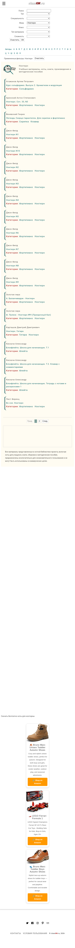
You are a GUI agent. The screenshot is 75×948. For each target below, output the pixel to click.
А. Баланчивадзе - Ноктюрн (20, 298)
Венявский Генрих (15, 114)
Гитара (23, 335)
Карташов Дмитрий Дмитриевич (23, 327)
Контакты (15, 933)
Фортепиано (26, 105)
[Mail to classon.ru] (47, 923)
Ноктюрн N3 (12, 184)
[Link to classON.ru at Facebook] (32, 923)
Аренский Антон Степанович (21, 98)
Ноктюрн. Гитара (15, 331)
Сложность (19, 36)
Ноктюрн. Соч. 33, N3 (17, 102)
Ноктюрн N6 (12, 233)
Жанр (21, 23)
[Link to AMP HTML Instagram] (37, 923)
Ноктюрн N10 (13, 151)
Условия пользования (35, 933)
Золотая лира (13, 294)
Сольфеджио (26, 89)
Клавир (35, 121)
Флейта (23, 351)
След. (45, 421)
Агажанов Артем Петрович (20, 81)
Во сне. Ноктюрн (14, 403)
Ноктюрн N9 (12, 282)
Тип (22, 14)
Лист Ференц (12, 399)
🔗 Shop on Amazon (37, 781)
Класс (21, 27)
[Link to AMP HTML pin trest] (42, 923)
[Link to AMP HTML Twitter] (27, 923)
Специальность (17, 18)
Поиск (21, 11)
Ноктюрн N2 (12, 167)
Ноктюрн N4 (12, 200)
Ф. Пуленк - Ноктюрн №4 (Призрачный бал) (28, 315)
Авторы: (8, 49)
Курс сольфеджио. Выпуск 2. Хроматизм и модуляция (34, 85)
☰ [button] (4, 3)
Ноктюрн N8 (12, 266)
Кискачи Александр (16, 344)
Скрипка (24, 121)
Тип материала (17, 32)
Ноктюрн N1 (12, 134)
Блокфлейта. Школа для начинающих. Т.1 (27, 347)
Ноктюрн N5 (12, 216)
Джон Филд (12, 130)
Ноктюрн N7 (12, 249)
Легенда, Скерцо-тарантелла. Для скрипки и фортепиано (35, 118)
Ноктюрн (40, 105)
